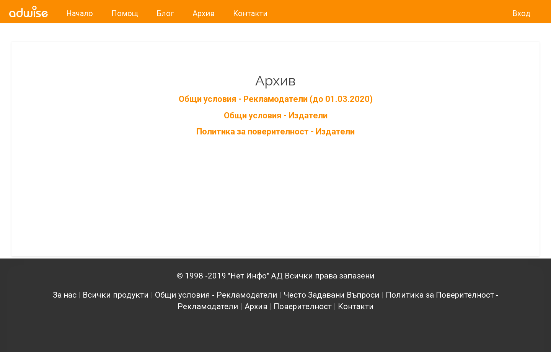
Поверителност (303, 306)
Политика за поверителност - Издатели (275, 131)
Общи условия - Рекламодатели (216, 295)
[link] (28, 11)
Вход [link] (521, 13)
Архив (256, 306)
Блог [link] (165, 13)
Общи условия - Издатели (276, 115)
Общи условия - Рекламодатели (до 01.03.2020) (276, 99)
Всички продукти (116, 295)
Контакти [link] (250, 13)
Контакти (356, 306)
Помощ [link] (124, 13)
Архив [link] (203, 13)
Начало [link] (79, 13)
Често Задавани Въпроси (332, 295)
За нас (65, 295)
